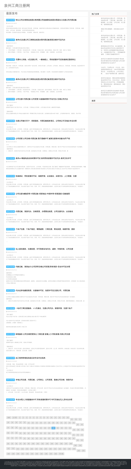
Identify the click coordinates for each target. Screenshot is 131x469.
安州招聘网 (45, 463)
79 (24, 438)
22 (24, 422)
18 (8, 422)
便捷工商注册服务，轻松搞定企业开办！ (112, 30)
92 (77, 440)
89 (65, 438)
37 (8, 427)
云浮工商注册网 (68, 463)
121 (55, 449)
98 (24, 443)
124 (69, 449)
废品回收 (49, 461)
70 (65, 433)
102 (42, 443)
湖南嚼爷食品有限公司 (59, 464)
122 (60, 449)
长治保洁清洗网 (79, 461)
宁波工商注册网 (87, 464)
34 (73, 423)
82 (36, 438)
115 (27, 449)
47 (49, 428)
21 (20, 422)
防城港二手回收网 (37, 465)
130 (18, 453)
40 (20, 428)
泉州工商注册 (11, 20)
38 (12, 427)
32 (65, 423)
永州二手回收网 (117, 464)
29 (53, 423)
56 (8, 433)
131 (23, 453)
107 (66, 443)
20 (16, 422)
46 (45, 428)
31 (61, 423)
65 (45, 433)
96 (16, 443)
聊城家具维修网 (64, 465)
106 (61, 443)
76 (12, 438)
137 (51, 453)
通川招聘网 (52, 463)
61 (28, 433)
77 (16, 438)
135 (41, 453)
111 (8, 448)
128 (8, 453)
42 (28, 428)
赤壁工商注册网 (70, 461)
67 (53, 433)
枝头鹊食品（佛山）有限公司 (111, 463)
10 (51, 417)
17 (80, 419)
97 (20, 443)
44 (36, 428)
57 (12, 433)
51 (66, 428)
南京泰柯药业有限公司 (79, 463)
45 (41, 428)
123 (65, 449)
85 (49, 438)
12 (59, 417)
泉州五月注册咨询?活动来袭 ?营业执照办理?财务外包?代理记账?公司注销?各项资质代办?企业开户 (113, 61)
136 (46, 453)
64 (41, 433)
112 (13, 448)
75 (8, 438)
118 (41, 449)
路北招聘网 (88, 465)
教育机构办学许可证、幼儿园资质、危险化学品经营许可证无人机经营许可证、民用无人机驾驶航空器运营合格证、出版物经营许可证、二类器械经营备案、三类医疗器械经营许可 (113, 50)
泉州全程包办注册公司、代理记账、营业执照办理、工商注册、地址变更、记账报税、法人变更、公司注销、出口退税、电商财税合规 (113, 21)
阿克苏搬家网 (87, 461)
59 (20, 433)
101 (38, 443)
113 (18, 449)
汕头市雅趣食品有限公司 (115, 461)
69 (61, 433)
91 (73, 438)
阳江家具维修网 (73, 465)
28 (49, 423)
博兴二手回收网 (19, 465)
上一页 (15, 417)
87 (57, 438)
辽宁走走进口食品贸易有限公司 (73, 464)
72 (73, 435)
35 (77, 424)
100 (33, 443)
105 (57, 443)
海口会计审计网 (59, 463)
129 (13, 453)
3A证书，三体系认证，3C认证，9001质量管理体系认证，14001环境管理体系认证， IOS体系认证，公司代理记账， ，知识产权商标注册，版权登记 (113, 70)
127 (83, 450)
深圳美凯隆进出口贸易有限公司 (94, 463)
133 (32, 453)
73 (77, 435)
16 (76, 419)
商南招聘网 (81, 465)
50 (61, 428)
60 (24, 433)
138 (55, 453)
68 (57, 433)
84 (45, 438)
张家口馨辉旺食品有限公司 (36, 464)
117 (36, 449)
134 (37, 453)
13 (63, 417)
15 (71, 419)
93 (81, 440)
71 (69, 433)
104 (52, 443)
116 (32, 449)
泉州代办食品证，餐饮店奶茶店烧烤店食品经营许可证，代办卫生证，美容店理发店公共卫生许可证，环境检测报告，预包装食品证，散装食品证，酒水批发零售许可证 (113, 82)
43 (32, 428)
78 (20, 438)
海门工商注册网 (48, 464)
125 (74, 449)
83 (41, 438)
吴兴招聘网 (94, 465)
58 (16, 433)
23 (28, 423)
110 (80, 445)
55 (82, 429)
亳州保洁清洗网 (95, 461)
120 (50, 449)
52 (70, 428)
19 (12, 422)
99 (28, 443)
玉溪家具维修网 (56, 465)
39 (16, 427)
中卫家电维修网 (104, 461)
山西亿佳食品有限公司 (97, 464)
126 (79, 450)
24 (32, 423)
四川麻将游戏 (38, 463)
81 (32, 438)
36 (81, 424)
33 (69, 423)
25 (36, 423)
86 (53, 438)
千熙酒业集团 (24, 464)
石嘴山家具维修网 (115, 465)
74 (81, 435)
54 (78, 429)
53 (74, 429)
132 (27, 453)
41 (24, 428)
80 (28, 438)
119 (46, 449)
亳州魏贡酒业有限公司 (13, 463)
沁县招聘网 (101, 465)
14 (67, 417)
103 (47, 443)
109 (75, 445)
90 (69, 438)
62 (32, 433)
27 (45, 423)
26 (41, 423)
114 (22, 449)
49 (57, 428)
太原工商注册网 (108, 464)
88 (61, 438)
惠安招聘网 (107, 465)
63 (36, 433)
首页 (9, 417)
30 (57, 423)
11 (55, 417)
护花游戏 (54, 461)
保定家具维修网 (47, 465)
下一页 (61, 453)
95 (12, 443)
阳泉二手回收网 (28, 465)
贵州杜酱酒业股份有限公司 (13, 464)
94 (8, 443)
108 (71, 443)
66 (49, 433)
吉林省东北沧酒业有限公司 (27, 463)
